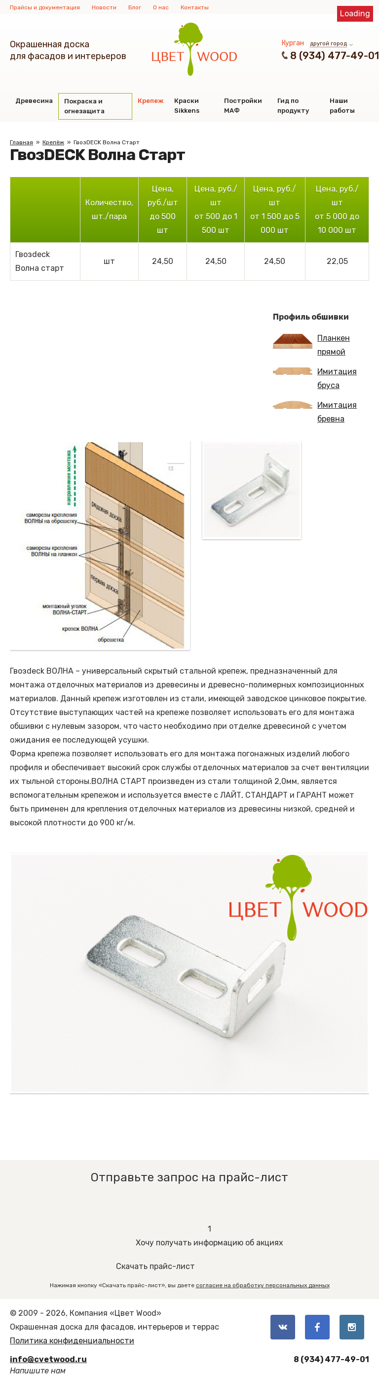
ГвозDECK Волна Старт (107, 142)
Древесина (34, 100)
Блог (134, 7)
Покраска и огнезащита (84, 106)
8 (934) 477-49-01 (334, 56)
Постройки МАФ (243, 105)
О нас (161, 7)
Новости (104, 7)
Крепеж (150, 100)
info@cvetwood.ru (48, 1359)
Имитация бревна (315, 411)
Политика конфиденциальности (72, 1340)
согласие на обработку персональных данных (263, 1285)
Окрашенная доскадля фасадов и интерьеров (68, 50)
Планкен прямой (311, 345)
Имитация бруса (315, 378)
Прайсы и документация (45, 7)
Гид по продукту (293, 105)
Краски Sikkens (186, 105)
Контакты (195, 7)
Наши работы (342, 105)
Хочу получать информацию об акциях (209, 1234)
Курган (293, 43)
